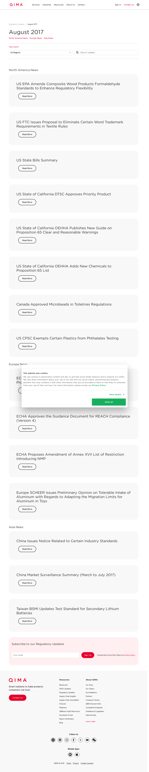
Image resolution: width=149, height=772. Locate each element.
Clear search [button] (14, 47)
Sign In (118, 5)
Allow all (109, 406)
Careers (81, 5)
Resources (58, 5)
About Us (70, 5)
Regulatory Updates (16, 24)
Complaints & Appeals (94, 708)
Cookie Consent (87, 763)
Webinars (63, 708)
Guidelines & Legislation (95, 711)
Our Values (90, 689)
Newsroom (63, 685)
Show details (115, 398)
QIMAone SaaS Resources (69, 711)
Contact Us (18, 698)
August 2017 (32, 24)
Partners (89, 696)
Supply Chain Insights (67, 696)
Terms (68, 763)
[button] (138, 4)
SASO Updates (65, 689)
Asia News (48, 38)
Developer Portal (66, 715)
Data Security (91, 715)
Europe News (36, 38)
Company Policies (93, 700)
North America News (18, 38)
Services (36, 5)
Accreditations (91, 692)
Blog (61, 723)
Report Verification (66, 719)
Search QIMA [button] (90, 721)
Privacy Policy (99, 389)
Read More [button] (27, 96)
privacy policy (129, 655)
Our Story (89, 685)
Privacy (76, 763)
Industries (46, 5)
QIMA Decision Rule (93, 704)
